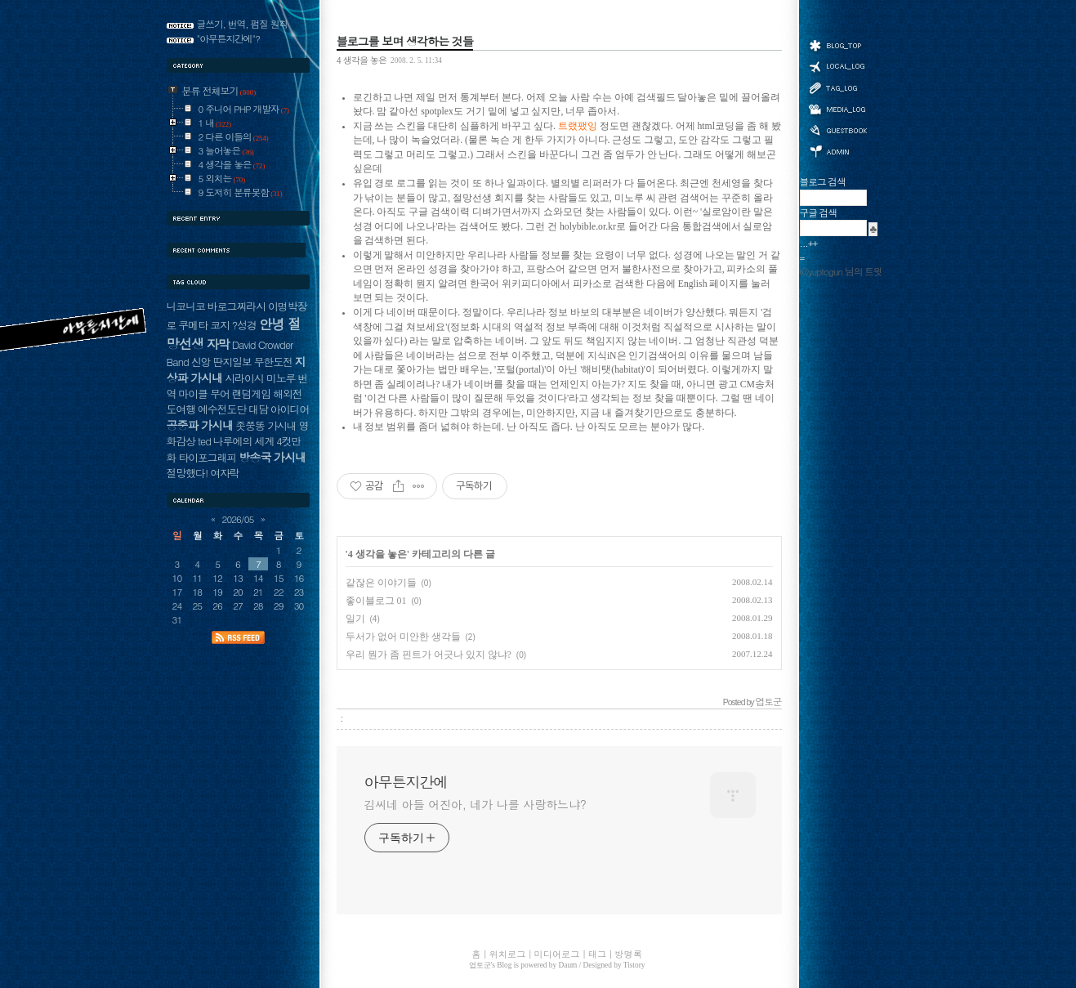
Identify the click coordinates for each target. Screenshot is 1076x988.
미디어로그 (837, 109)
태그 (837, 87)
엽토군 (480, 965)
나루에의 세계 (243, 441)
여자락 (224, 473)
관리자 (837, 150)
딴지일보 (231, 361)
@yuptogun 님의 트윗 (841, 271)
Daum (568, 965)
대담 (258, 409)
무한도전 (273, 361)
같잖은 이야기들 (381, 582)
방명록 (837, 129)
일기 (355, 618)
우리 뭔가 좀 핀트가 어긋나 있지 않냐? (428, 654)
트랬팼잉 (577, 126)
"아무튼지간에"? (229, 38)
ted (204, 441)
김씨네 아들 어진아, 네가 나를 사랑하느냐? (475, 804)
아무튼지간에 (406, 782)
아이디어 (289, 409)
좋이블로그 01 (376, 600)
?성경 (244, 325)
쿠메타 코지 (204, 325)
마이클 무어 (204, 393)
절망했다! (187, 473)
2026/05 (238, 518)
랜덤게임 (251, 393)
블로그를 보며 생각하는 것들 (405, 41)
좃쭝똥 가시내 (265, 425)
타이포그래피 (207, 457)
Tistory (634, 965)
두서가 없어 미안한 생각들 (403, 636)
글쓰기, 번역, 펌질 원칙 (242, 23)
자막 (217, 343)
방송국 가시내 (272, 457)
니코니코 (186, 306)
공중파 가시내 (200, 425)
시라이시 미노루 (260, 378)
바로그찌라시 (237, 306)
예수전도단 (222, 409)
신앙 (201, 361)
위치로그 (837, 65)
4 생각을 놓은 (361, 59)
